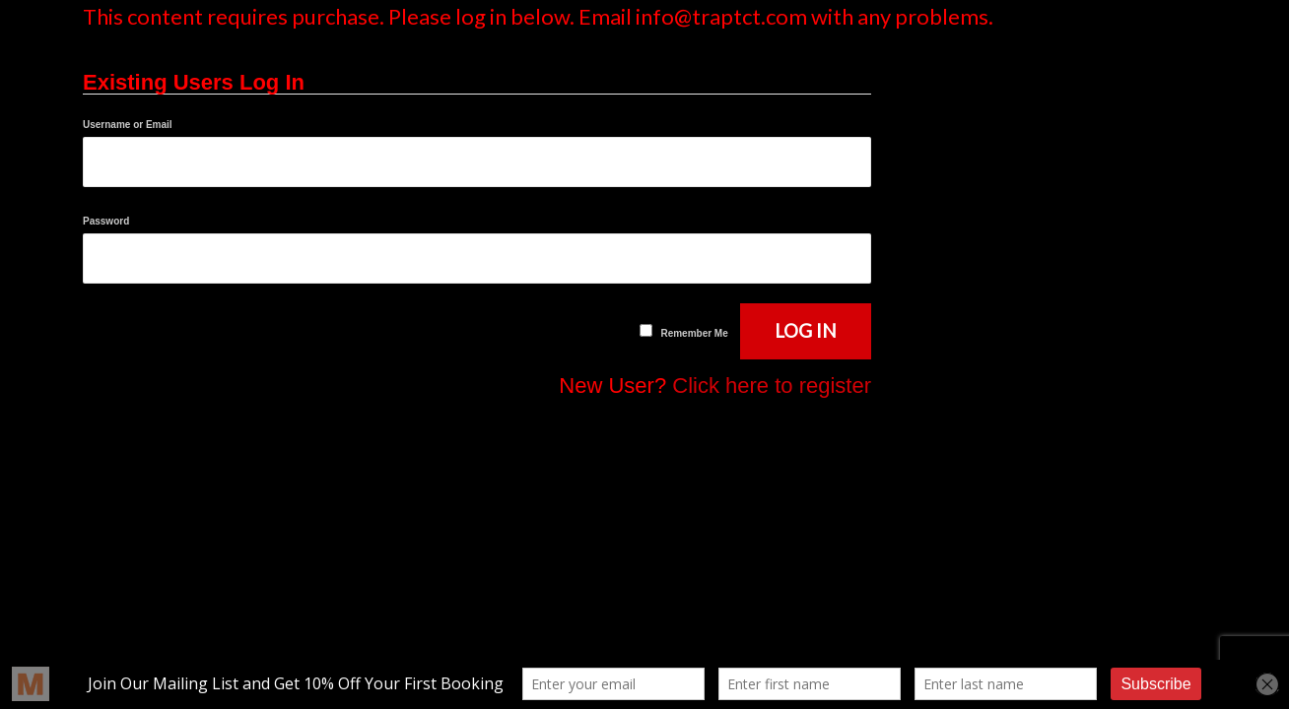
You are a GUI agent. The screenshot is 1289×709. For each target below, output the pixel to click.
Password (106, 221)
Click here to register (771, 385)
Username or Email (127, 124)
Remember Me (693, 333)
